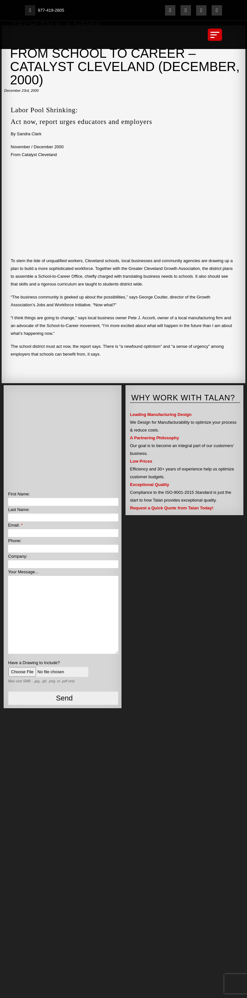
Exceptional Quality (149, 484)
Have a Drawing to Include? (34, 662)
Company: (17, 556)
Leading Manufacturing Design (161, 414)
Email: (15, 525)
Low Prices (141, 461)
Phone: (14, 540)
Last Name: (18, 509)
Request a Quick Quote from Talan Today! (171, 507)
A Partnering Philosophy (154, 437)
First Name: (19, 494)
